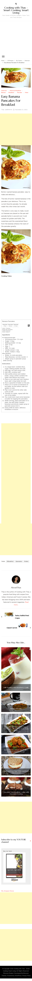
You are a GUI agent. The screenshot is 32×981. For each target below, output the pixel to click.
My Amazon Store (7, 891)
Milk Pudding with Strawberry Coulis (16, 687)
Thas (2, 110)
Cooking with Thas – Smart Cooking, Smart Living (16, 10)
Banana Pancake (16, 708)
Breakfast (11, 92)
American (4, 90)
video (26, 561)
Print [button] (29, 325)
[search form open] (16, 4)
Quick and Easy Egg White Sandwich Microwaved (16, 772)
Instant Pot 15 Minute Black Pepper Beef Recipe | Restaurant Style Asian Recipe (16, 729)
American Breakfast (15, 90)
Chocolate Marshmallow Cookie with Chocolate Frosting (16, 793)
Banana (3, 92)
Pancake (19, 92)
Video (26, 92)
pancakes (19, 561)
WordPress (18, 976)
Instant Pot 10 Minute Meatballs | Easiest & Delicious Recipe (16, 751)
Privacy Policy (26, 976)
